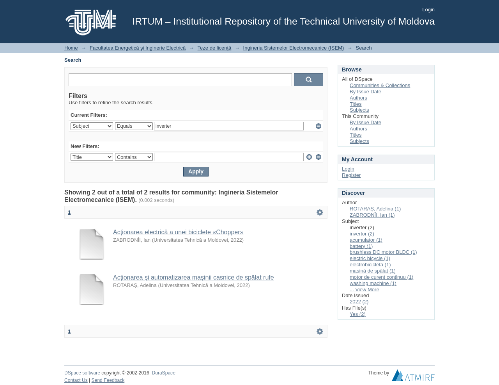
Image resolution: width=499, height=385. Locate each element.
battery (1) (361, 246)
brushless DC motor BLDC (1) (383, 252)
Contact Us (76, 380)
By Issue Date (365, 91)
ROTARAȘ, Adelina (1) (375, 209)
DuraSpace (163, 373)
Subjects (359, 110)
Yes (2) (358, 314)
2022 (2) (359, 302)
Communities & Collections (380, 85)
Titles (356, 104)
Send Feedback (108, 380)
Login (428, 9)
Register (351, 175)
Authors (358, 98)
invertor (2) (362, 234)
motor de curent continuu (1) (381, 277)
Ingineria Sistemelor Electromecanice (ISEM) (293, 48)
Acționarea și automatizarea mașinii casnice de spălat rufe (193, 277)
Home (71, 48)
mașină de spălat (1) (373, 271)
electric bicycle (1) (370, 258)
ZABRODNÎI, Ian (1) (372, 215)
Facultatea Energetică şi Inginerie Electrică (138, 48)
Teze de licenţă (215, 48)
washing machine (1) (373, 283)
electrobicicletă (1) (370, 264)
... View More (364, 289)
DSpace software (82, 373)
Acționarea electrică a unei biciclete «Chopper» (178, 232)
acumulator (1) (366, 240)
